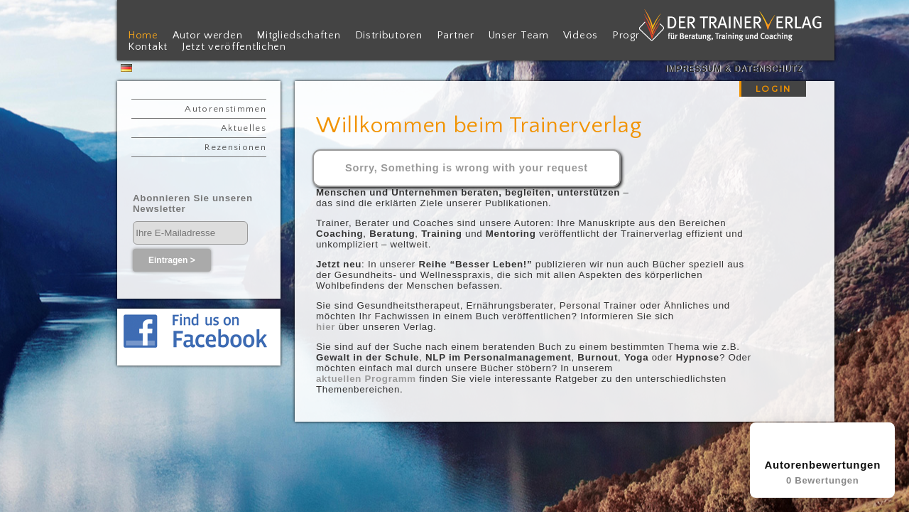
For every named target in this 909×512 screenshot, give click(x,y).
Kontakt (148, 47)
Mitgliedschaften (298, 35)
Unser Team (519, 35)
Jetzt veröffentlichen (234, 47)
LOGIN (774, 89)
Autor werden (207, 35)
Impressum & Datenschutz (733, 69)
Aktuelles (243, 128)
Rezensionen (235, 147)
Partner (455, 35)
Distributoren (389, 35)
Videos (580, 35)
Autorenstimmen (225, 109)
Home (143, 35)
